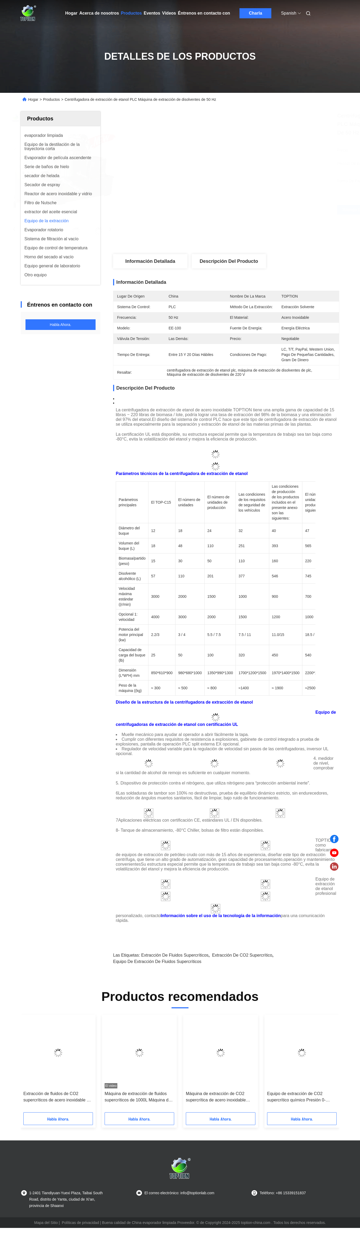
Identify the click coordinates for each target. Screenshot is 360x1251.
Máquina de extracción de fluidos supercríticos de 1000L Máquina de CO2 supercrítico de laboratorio (138, 1097)
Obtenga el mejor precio (257, 210)
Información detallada (150, 261)
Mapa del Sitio (46, 1223)
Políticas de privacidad (80, 1223)
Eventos (152, 13)
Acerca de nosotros (99, 13)
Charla (255, 13)
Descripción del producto (229, 261)
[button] (33, 1065)
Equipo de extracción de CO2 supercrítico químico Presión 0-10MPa (296, 1097)
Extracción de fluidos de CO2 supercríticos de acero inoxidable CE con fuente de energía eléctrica (58, 1097)
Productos (131, 13)
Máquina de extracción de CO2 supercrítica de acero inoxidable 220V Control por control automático (220, 1097)
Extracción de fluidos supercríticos (174, 955)
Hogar (71, 13)
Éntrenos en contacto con (204, 13)
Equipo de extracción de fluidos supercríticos (157, 961)
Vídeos (169, 13)
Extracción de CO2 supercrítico (242, 955)
